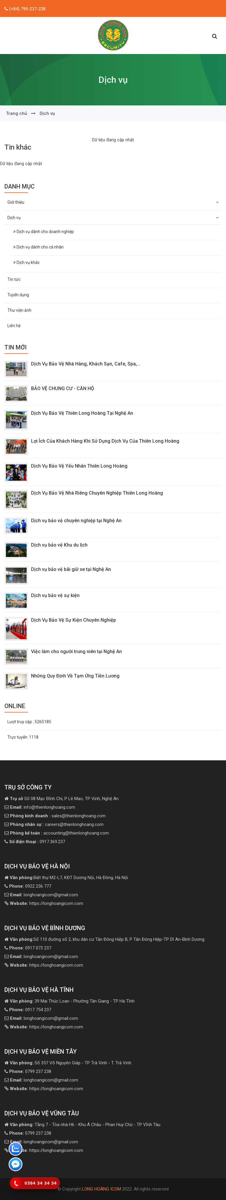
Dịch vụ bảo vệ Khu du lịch (63, 545)
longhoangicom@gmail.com (44, 894)
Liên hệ (13, 325)
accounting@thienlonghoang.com (59, 833)
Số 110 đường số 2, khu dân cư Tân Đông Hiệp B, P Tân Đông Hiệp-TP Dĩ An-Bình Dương (107, 939)
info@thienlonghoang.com (42, 807)
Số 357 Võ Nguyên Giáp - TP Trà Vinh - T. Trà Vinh (70, 1063)
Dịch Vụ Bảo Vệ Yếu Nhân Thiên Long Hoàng (79, 466)
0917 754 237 (30, 1009)
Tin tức (13, 279)
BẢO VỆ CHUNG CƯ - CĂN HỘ (62, 388)
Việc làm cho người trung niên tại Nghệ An (76, 651)
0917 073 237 (30, 948)
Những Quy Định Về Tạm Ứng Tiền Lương (75, 676)
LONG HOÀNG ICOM (101, 1189)
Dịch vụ (47, 113)
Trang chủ (16, 113)
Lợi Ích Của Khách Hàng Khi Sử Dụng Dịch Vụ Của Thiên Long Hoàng (106, 441)
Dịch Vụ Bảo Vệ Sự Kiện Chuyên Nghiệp (73, 620)
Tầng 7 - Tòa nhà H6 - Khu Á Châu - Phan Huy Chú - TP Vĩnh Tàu (85, 1124)
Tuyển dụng (18, 294)
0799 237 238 (30, 1071)
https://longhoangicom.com (46, 903)
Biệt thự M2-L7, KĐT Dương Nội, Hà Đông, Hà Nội (69, 877)
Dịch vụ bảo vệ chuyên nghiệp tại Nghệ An (76, 520)
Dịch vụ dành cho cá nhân (38, 247)
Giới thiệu (113, 202)
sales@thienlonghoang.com (58, 816)
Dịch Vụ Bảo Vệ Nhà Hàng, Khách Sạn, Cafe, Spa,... (86, 364)
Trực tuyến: (22, 737)
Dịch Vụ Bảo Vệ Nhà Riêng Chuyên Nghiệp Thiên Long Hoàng (97, 493)
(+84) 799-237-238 (27, 9)
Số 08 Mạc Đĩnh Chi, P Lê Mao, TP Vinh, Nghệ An (64, 798)
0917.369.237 (37, 841)
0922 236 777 (30, 886)
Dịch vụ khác (26, 262)
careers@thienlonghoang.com (57, 824)
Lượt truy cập (29, 721)
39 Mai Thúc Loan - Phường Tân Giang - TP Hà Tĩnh (72, 1001)
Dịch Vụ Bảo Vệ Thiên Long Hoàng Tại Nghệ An (82, 413)
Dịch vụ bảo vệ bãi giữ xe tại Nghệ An (71, 569)
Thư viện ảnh (19, 310)
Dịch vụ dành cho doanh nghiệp (43, 231)
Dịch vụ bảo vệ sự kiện (55, 595)
